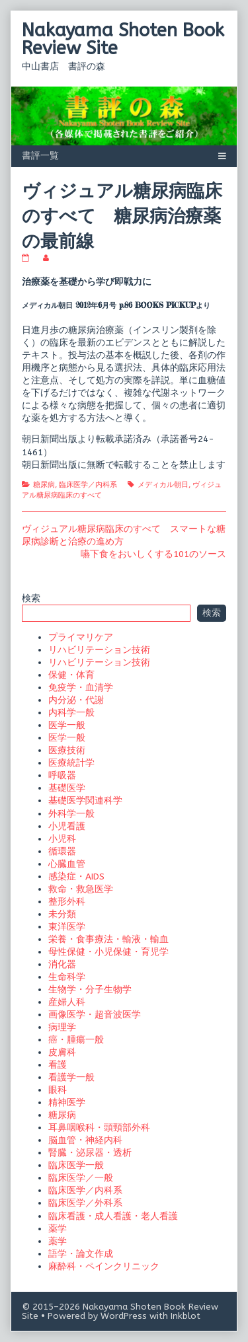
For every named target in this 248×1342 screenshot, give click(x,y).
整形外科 (66, 901)
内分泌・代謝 (76, 700)
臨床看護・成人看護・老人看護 (113, 1216)
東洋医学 (66, 926)
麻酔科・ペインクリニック (103, 1266)
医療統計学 (71, 762)
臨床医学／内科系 (88, 484)
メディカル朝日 (163, 484)
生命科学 (66, 977)
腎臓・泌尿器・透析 (90, 1152)
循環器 (62, 851)
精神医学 (66, 1102)
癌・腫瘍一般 (76, 1039)
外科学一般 (71, 813)
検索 (31, 598)
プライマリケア (80, 637)
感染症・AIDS (76, 876)
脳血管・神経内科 (85, 1140)
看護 (57, 1064)
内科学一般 (71, 712)
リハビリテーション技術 (99, 649)
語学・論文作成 (80, 1253)
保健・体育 (71, 675)
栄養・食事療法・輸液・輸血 (108, 939)
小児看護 (66, 826)
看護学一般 (71, 1077)
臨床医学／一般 (80, 1177)
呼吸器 (62, 775)
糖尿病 (44, 484)
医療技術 (66, 750)
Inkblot (185, 1316)
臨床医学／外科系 (85, 1203)
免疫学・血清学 (80, 687)
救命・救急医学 (80, 889)
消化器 (62, 964)
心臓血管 (66, 864)
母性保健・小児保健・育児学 (108, 951)
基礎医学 (66, 788)
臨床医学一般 (76, 1165)
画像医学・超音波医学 (94, 1014)
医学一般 (66, 725)
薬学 (57, 1228)
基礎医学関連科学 (85, 800)
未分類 (62, 914)
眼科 (57, 1090)
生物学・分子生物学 (90, 989)
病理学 (62, 1027)
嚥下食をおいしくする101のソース (153, 554)
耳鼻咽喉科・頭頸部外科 (99, 1127)
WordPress (124, 1316)
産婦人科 (66, 1002)
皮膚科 (62, 1052)
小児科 (62, 838)
